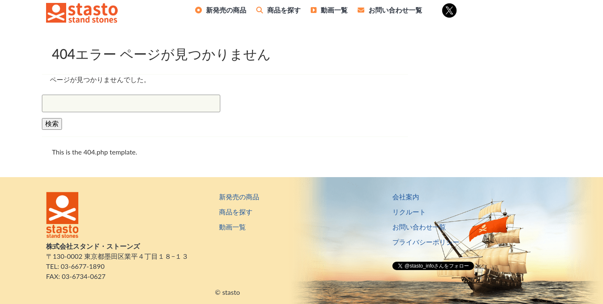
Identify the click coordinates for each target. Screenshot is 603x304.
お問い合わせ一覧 (395, 10)
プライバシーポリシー (425, 242)
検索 (52, 123)
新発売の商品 (226, 10)
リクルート (409, 212)
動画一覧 (334, 10)
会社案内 (405, 197)
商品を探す (284, 10)
